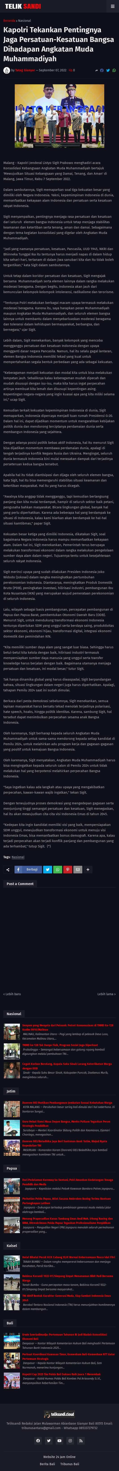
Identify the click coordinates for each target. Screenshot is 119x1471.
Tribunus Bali (69, 1464)
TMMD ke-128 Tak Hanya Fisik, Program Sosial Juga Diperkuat (60, 1045)
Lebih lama (105, 994)
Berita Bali (47, 1464)
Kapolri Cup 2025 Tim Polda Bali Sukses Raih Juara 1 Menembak (61, 1374)
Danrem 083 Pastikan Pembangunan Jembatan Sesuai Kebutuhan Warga (67, 1102)
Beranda (9, 20)
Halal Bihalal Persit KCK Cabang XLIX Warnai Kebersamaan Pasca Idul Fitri (68, 1257)
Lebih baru (13, 994)
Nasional (24, 20)
